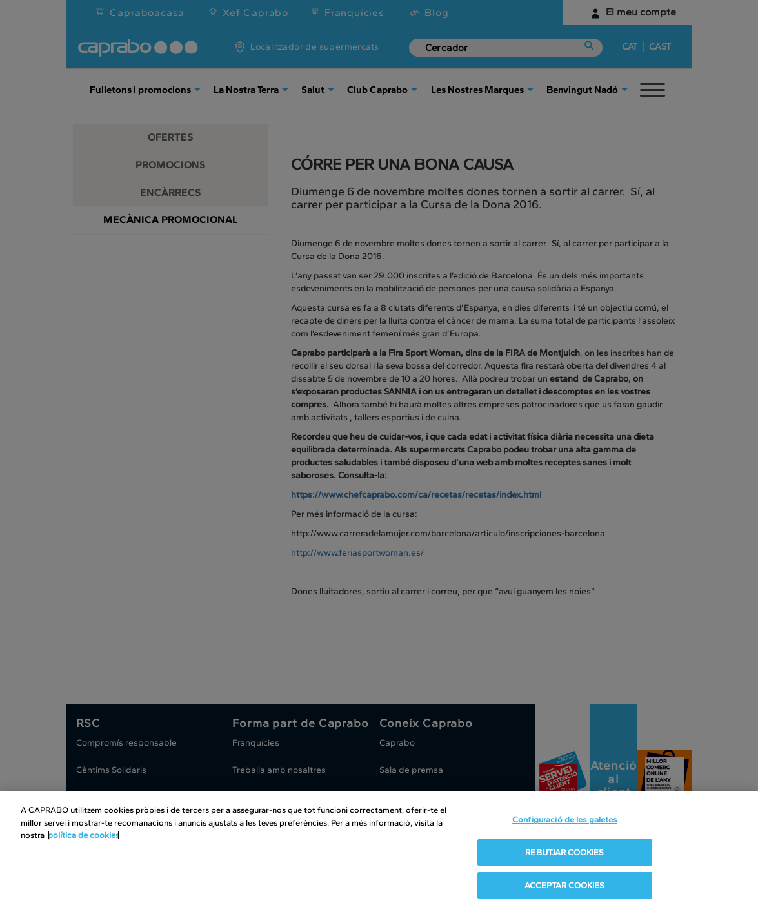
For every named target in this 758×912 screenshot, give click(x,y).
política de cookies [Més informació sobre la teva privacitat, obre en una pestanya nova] (83, 835)
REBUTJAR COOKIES (564, 852)
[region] (379, 851)
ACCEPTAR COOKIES (564, 885)
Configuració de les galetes (564, 819)
